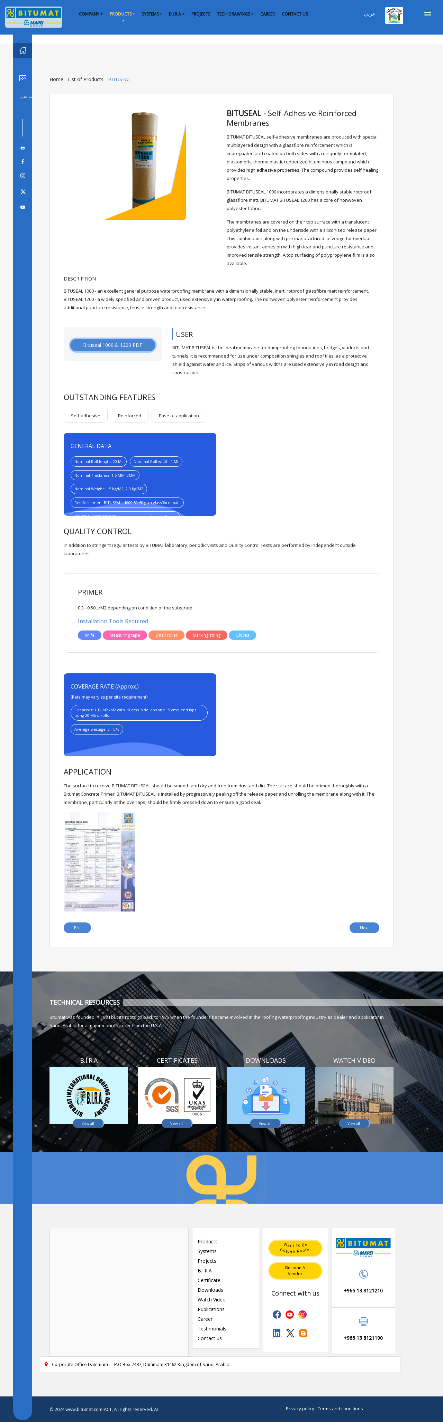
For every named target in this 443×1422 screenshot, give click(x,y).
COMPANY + (91, 14)
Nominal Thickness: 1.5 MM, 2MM (105, 475)
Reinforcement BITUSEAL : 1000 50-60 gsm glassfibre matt (127, 502)
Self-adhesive (85, 416)
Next (364, 928)
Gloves (242, 635)
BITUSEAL (119, 79)
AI (156, 1409)
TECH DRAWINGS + (235, 14)
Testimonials (212, 1328)
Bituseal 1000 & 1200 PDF (112, 345)
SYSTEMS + (152, 14)
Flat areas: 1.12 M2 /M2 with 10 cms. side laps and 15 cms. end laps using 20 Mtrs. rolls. (135, 712)
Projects (207, 1261)
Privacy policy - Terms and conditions (324, 1408)
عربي (369, 13)
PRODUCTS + (122, 14)
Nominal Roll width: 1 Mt (156, 461)
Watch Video (212, 1299)
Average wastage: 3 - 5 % (96, 729)
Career (205, 1319)
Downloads (210, 1290)
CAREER (267, 14)
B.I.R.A (205, 1270)
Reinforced (129, 416)
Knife (89, 635)
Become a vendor (295, 1271)
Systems (207, 1251)
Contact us (210, 1338)
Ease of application (179, 416)
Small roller (166, 635)
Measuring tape (125, 635)
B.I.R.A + (176, 14)
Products (208, 1241)
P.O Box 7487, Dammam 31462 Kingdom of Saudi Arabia (171, 1364)
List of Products (85, 79)
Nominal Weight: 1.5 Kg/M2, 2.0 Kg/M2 (108, 488)
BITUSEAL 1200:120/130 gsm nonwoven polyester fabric (125, 516)
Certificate (209, 1280)
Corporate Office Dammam (76, 1364)
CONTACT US (295, 14)
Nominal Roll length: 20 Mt (98, 461)
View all (88, 1123)
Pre (77, 928)
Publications (211, 1309)
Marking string (206, 635)
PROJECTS (200, 14)
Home (56, 79)
